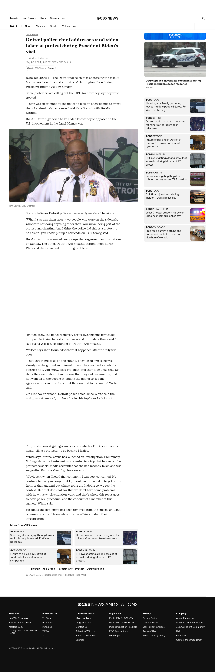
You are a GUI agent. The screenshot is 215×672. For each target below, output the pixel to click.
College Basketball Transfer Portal (23, 631)
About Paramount (185, 618)
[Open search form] (203, 18)
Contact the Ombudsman (189, 640)
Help (178, 631)
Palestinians (65, 568)
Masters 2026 (16, 627)
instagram (47, 627)
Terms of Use (149, 631)
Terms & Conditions (86, 635)
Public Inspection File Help (123, 627)
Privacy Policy (150, 618)
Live (43, 18)
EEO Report (115, 635)
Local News (29, 18)
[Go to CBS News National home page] (107, 18)
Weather (41, 26)
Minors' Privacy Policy (154, 635)
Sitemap (80, 640)
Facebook (47, 622)
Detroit (13, 26)
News (29, 26)
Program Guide (83, 622)
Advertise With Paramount (189, 622)
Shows (54, 18)
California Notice (151, 622)
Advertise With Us (85, 631)
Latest (14, 18)
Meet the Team (83, 618)
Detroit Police (95, 568)
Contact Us (81, 627)
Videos (66, 26)
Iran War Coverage (18, 618)
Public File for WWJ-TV (121, 618)
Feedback (181, 635)
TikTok (45, 631)
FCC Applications (118, 631)
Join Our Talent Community (190, 627)
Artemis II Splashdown (20, 622)
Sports (54, 26)
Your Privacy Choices (154, 627)
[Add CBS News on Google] (41, 68)
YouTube (46, 618)
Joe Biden (49, 568)
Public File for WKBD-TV (122, 622)
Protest (79, 568)
